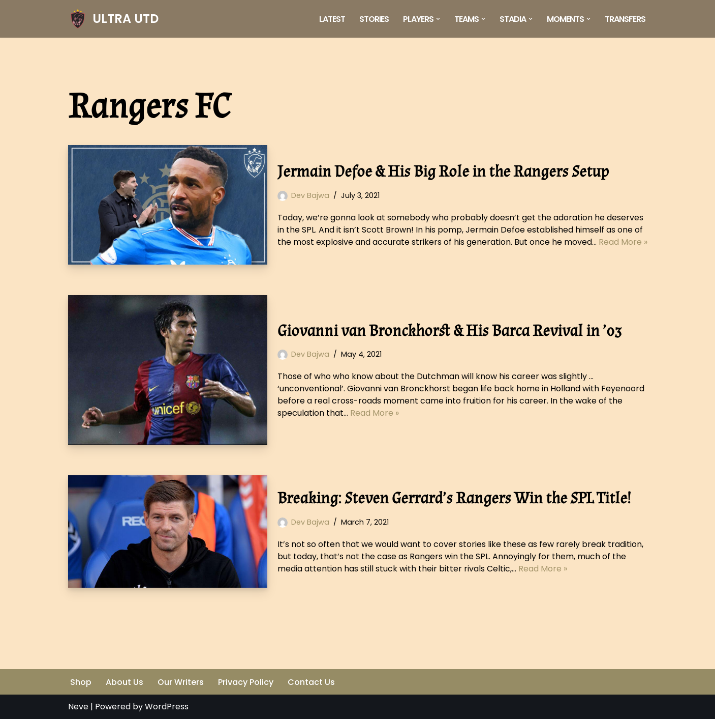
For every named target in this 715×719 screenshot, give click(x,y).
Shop (80, 682)
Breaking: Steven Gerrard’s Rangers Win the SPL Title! (454, 498)
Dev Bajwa (310, 195)
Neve (78, 706)
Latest (332, 19)
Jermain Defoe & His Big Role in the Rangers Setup (443, 171)
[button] (438, 19)
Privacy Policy (245, 682)
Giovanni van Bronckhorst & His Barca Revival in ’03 (449, 331)
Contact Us (311, 682)
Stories (374, 19)
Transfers (625, 19)
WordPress (167, 706)
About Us (124, 682)
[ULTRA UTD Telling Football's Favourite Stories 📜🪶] (113, 18)
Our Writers (181, 682)
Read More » (623, 242)
